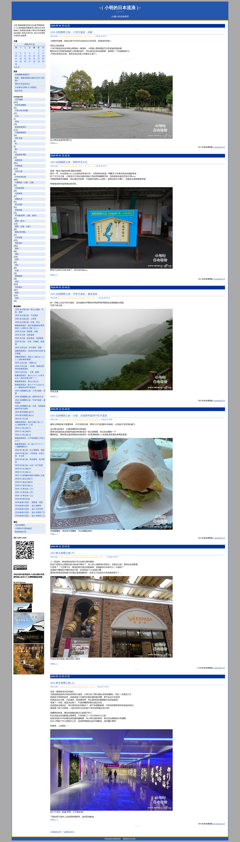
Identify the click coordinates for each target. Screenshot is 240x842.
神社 (17, 265)
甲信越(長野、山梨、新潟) (25, 215)
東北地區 (18, 204)
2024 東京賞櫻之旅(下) (24, 412)
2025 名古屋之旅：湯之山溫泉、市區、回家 (29, 310)
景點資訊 (18, 243)
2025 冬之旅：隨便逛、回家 (26, 331)
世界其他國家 (20, 105)
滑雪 (17, 259)
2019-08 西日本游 (22, 499)
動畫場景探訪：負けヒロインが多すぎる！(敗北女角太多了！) (29, 376)
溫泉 (17, 254)
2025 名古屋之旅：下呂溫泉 (26, 315)
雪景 (17, 298)
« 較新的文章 (55, 832)
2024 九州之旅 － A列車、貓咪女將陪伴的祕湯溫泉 (29, 367)
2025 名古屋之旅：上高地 (25, 319)
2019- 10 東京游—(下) (24, 489)
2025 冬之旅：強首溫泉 (24, 335)
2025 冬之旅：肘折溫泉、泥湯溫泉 (29, 338)
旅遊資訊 (18, 160)
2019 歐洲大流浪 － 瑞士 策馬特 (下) (30, 512)
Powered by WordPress (113, 838)
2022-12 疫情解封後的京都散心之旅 (29, 475)
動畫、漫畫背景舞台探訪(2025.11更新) (29, 79)
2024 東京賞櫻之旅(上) (24, 415)
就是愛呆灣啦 (20, 155)
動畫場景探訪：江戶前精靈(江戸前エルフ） (30, 439)
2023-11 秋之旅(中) (23, 431)
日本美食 (18, 237)
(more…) (54, 143)
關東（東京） (20, 221)
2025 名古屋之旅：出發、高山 (27, 322)
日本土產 (18, 171)
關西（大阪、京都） (23, 226)
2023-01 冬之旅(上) (23, 472)
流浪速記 (18, 287)
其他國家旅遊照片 (22, 75)
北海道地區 (19, 188)
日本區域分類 (20, 177)
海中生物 (18, 138)
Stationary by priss (129, 838)
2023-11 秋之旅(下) (23, 428)
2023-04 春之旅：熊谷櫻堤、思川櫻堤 (29, 460)
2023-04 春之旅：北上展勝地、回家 (29, 450)
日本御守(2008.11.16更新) (25, 87)
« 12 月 (17, 67)
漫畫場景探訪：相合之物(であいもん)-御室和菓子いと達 (29, 423)
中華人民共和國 (21, 110)
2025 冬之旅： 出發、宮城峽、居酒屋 (29, 342)
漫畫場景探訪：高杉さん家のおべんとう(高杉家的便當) (29, 358)
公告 (17, 116)
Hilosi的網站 (20, 525)
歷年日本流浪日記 (22, 84)
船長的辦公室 (20, 532)
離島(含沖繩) (20, 232)
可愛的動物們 (20, 132)
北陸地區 (18, 193)
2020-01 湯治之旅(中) (24, 482)
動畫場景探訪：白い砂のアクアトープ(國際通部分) (29, 445)
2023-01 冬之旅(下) (23, 469)
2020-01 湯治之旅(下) (24, 479)
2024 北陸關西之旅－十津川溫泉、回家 (30, 392)
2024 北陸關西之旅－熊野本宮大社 (29, 397)
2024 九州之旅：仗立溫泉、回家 (28, 347)
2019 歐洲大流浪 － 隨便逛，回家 (29, 502)
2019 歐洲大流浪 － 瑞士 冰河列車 (29, 509)
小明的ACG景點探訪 (23, 528)
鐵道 (17, 293)
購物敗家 (18, 276)
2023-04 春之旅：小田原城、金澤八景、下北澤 (29, 454)
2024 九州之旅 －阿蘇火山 (26, 363)
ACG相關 (19, 99)
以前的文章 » (69, 832)
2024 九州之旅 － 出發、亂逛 (27, 372)
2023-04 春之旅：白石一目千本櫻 (28, 465)
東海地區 (18, 210)
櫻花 (17, 248)
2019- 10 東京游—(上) (24, 496)
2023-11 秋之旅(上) (23, 435)
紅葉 (17, 270)
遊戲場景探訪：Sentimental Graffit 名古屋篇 (30, 352)
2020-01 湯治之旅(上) (24, 485)
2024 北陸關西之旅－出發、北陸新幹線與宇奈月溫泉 (30, 407)
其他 (17, 121)
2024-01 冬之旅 (21, 419)
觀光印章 (18, 91)
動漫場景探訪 (20, 127)
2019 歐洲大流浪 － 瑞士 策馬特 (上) (30, 516)
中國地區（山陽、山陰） (25, 182)
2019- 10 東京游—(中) (24, 492)
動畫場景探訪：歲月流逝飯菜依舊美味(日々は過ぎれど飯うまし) (29, 326)
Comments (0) (219, 147)
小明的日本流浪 (120, 7)
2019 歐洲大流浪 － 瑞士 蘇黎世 (28, 506)
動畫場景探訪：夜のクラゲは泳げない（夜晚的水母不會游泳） (29, 386)
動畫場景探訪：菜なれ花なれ (27, 381)
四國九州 (18, 199)
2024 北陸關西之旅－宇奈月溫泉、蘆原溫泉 (30, 401)
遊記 (17, 281)
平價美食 (18, 166)
